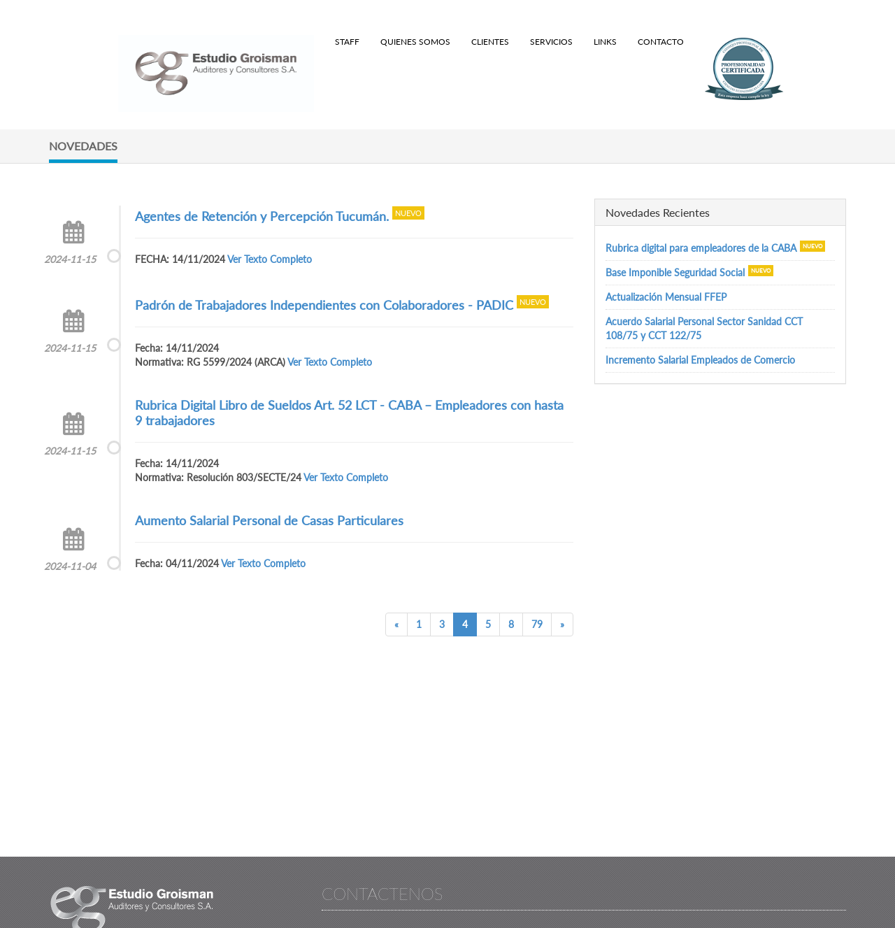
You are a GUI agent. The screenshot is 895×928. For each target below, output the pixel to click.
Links (605, 41)
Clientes (490, 41)
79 (537, 624)
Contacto (661, 41)
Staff (347, 41)
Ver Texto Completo (269, 259)
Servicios (551, 41)
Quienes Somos (415, 41)
